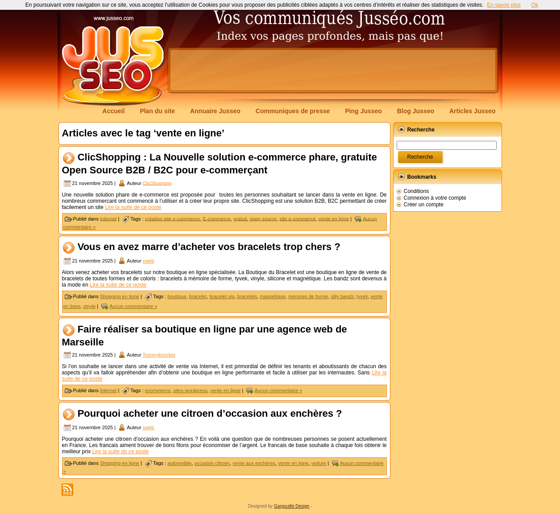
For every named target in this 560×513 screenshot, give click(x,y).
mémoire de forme (308, 296)
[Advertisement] (332, 70)
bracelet (198, 296)
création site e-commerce (172, 218)
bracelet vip (221, 296)
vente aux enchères (253, 463)
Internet (108, 218)
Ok (534, 5)
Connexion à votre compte (435, 198)
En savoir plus (503, 5)
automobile (180, 463)
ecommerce (157, 390)
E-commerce (216, 218)
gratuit (240, 218)
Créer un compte (424, 204)
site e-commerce (297, 218)
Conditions (416, 191)
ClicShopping (157, 182)
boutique (177, 296)
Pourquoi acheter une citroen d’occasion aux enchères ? (210, 413)
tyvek (362, 296)
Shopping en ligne (119, 296)
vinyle (89, 306)
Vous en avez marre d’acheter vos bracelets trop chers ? (209, 246)
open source (263, 218)
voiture (318, 463)
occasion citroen (212, 463)
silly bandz (342, 296)
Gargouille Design (292, 506)
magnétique (273, 296)
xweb (148, 260)
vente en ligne (334, 218)
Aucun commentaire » (133, 306)
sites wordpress (190, 390)
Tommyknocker (158, 354)
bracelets (247, 296)
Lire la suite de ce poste (133, 207)
